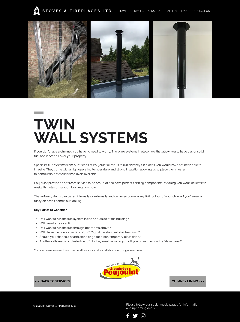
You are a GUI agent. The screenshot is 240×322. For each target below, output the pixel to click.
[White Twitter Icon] (135, 316)
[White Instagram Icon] (143, 316)
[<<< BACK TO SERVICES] (52, 281)
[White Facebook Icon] (127, 316)
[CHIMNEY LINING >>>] (188, 281)
